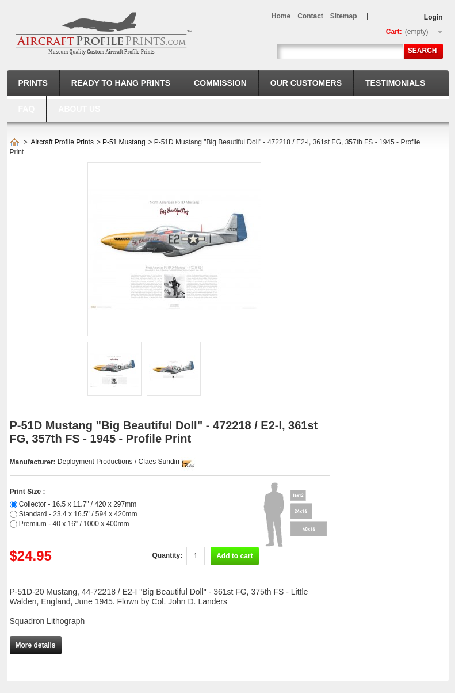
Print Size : (27, 492)
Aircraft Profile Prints (62, 142)
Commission (220, 82)
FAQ (26, 108)
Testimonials (395, 82)
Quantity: (167, 555)
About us (79, 108)
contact (310, 16)
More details (36, 645)
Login (433, 17)
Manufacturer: (34, 462)
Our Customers (306, 82)
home (281, 16)
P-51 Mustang (124, 142)
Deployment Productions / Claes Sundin (118, 462)
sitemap (343, 16)
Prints (33, 82)
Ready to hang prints (120, 82)
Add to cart (234, 556)
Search (422, 51)
